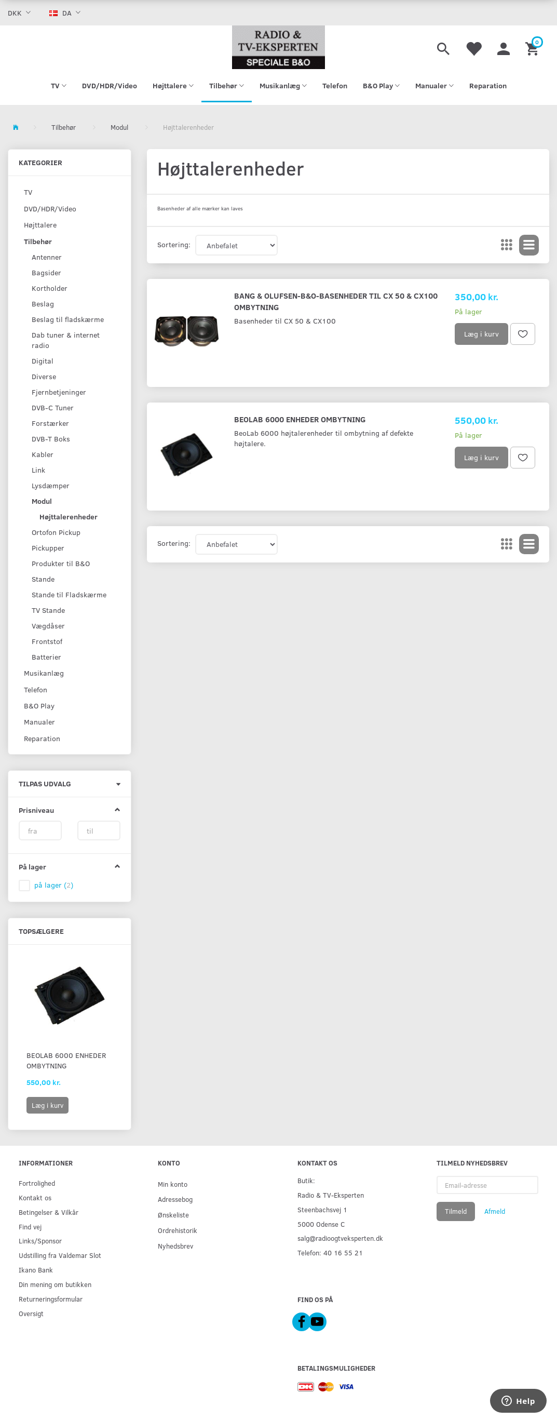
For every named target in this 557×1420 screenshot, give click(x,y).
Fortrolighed (37, 1182)
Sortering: (174, 244)
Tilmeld (456, 1211)
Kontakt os (35, 1197)
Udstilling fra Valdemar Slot (60, 1255)
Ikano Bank (36, 1269)
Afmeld (494, 1211)
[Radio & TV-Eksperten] (279, 47)
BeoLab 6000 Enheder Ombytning (66, 1060)
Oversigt (31, 1313)
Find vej (30, 1226)
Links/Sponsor (40, 1240)
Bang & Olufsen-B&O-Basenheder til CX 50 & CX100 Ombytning (336, 301)
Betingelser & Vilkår (48, 1212)
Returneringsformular (51, 1298)
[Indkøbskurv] (533, 47)
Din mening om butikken (55, 1284)
